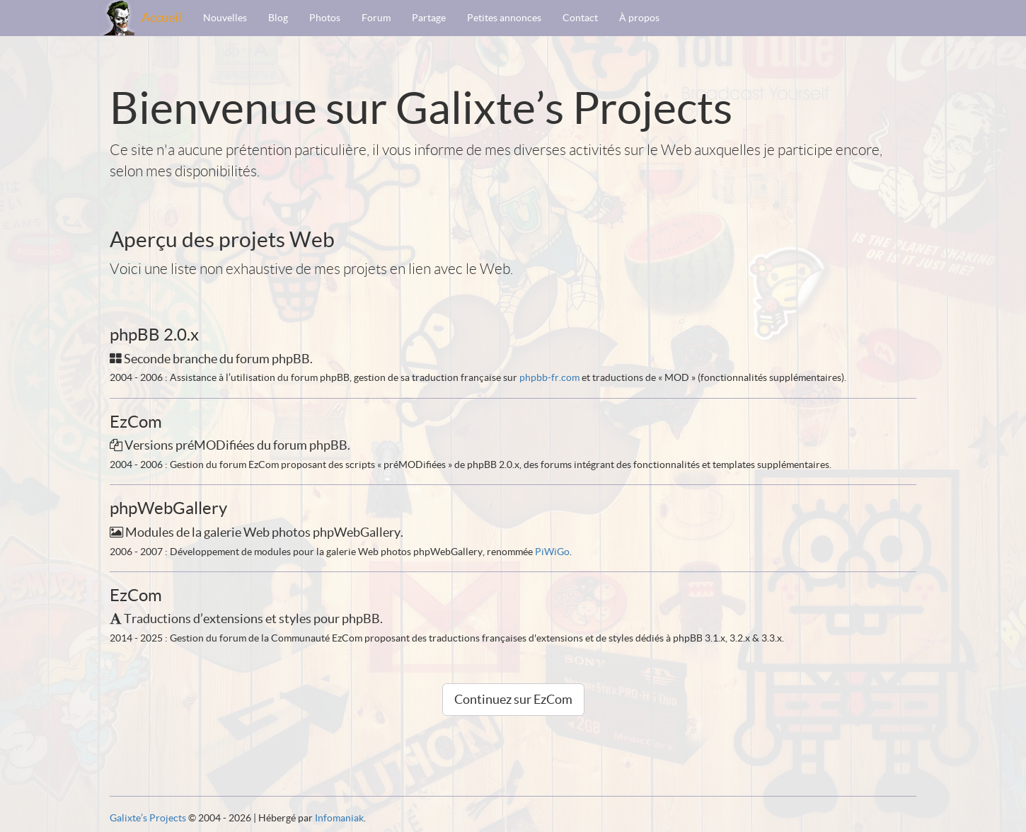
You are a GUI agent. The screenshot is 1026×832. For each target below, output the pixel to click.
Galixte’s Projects (148, 818)
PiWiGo (552, 551)
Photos (324, 17)
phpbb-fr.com (549, 377)
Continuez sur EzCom (513, 699)
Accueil (162, 17)
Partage (429, 17)
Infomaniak (339, 818)
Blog (278, 17)
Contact (580, 17)
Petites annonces (504, 17)
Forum (376, 17)
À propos (639, 17)
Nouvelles (225, 17)
